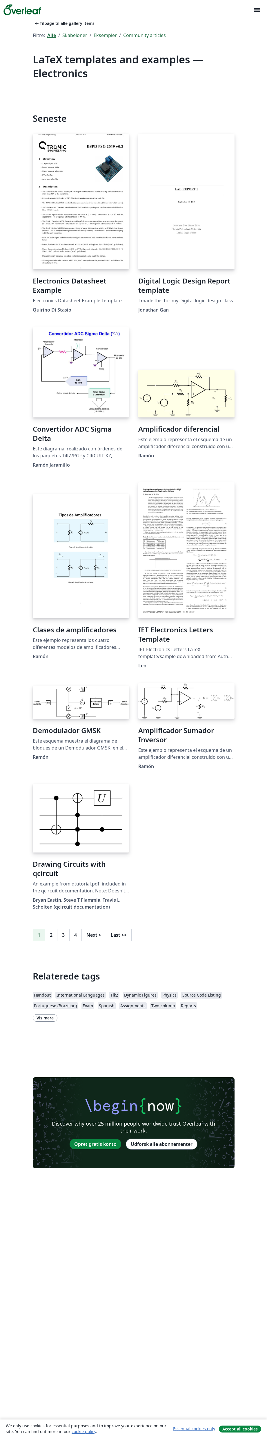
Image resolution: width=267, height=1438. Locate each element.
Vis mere (45, 1018)
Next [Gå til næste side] (93, 935)
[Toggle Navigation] (257, 10)
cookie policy (84, 1431)
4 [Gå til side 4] (75, 935)
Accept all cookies (240, 1429)
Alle (51, 35)
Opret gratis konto (95, 1144)
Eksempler (105, 35)
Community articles (144, 35)
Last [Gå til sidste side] (119, 935)
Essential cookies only (194, 1428)
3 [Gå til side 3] (63, 935)
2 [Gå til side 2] (51, 935)
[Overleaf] (22, 10)
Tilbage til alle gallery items (64, 23)
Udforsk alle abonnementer (161, 1144)
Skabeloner (74, 35)
